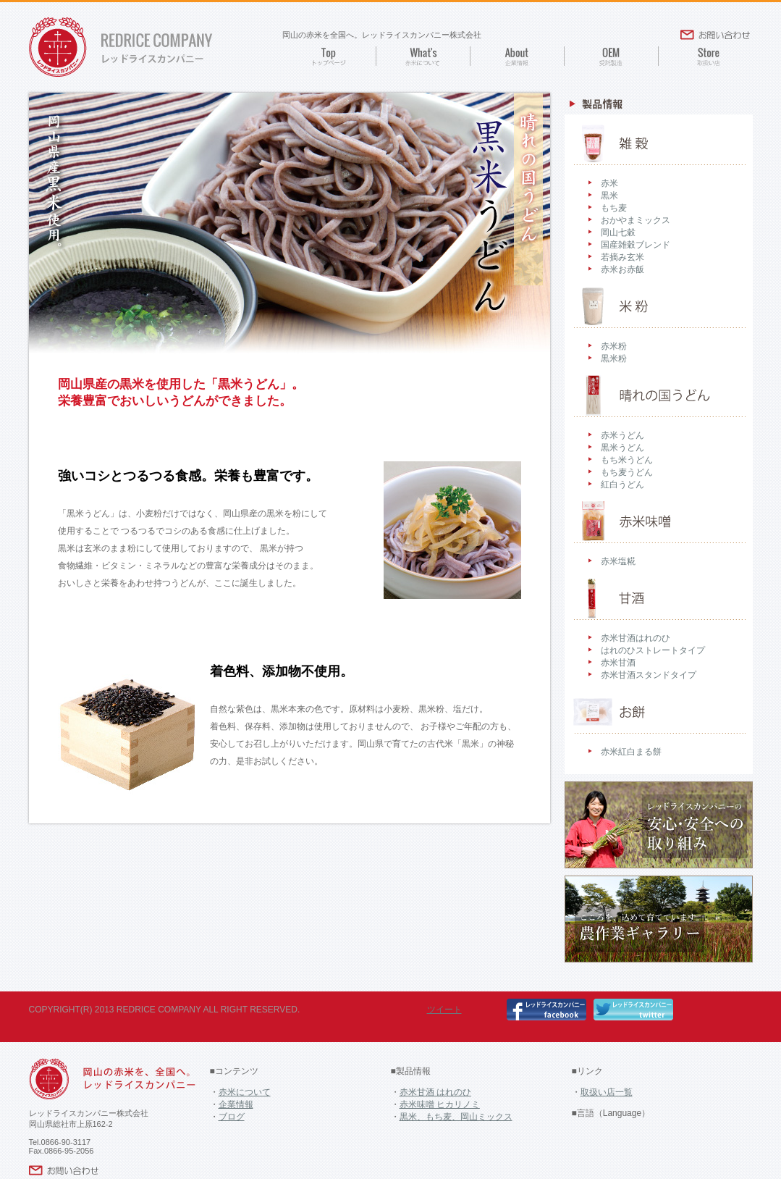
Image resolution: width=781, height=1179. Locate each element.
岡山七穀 (618, 232)
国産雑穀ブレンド (635, 245)
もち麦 (614, 208)
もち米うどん (627, 460)
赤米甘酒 (618, 663)
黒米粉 (614, 358)
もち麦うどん (627, 472)
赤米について (245, 1092)
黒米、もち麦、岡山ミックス (456, 1117)
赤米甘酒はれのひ (635, 638)
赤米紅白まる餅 (631, 752)
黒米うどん (622, 447)
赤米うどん (622, 435)
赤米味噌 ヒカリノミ (440, 1104)
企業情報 (236, 1104)
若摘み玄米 (622, 257)
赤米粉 (614, 346)
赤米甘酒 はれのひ (435, 1092)
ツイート (444, 1009)
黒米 (609, 195)
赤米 (609, 183)
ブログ (232, 1117)
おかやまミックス (635, 220)
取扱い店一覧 (607, 1092)
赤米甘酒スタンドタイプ (648, 675)
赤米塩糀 (618, 561)
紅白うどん (622, 484)
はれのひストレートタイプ (653, 650)
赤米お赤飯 (622, 269)
